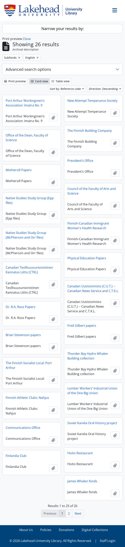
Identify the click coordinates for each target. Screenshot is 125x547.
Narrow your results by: (62, 28)
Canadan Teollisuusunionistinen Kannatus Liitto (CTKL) (29, 269)
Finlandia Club (16, 456)
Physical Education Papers (86, 258)
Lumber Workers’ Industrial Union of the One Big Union (92, 390)
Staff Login (107, 541)
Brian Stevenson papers (23, 335)
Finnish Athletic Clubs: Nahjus (27, 398)
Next (78, 513)
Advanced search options (28, 69)
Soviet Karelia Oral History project (92, 423)
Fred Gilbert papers (81, 325)
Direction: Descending (104, 89)
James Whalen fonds (82, 481)
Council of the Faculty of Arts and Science (91, 191)
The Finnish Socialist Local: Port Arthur (29, 365)
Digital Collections (95, 530)
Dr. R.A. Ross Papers (20, 307)
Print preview (15, 81)
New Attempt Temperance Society (92, 100)
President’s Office (80, 160)
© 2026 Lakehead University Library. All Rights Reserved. (51, 541)
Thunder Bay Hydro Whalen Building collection (87, 355)
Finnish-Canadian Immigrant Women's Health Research (88, 225)
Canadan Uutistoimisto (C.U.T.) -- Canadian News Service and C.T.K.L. (93, 288)
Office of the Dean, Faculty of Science (27, 137)
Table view (60, 81)
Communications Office (23, 428)
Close (27, 39)
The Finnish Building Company (89, 130)
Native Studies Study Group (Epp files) (30, 200)
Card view (39, 81)
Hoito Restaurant (80, 453)
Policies (45, 530)
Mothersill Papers (19, 170)
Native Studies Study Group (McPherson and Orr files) (26, 235)
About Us (26, 530)
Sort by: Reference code (66, 89)
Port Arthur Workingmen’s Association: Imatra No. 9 (25, 102)
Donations (66, 530)
